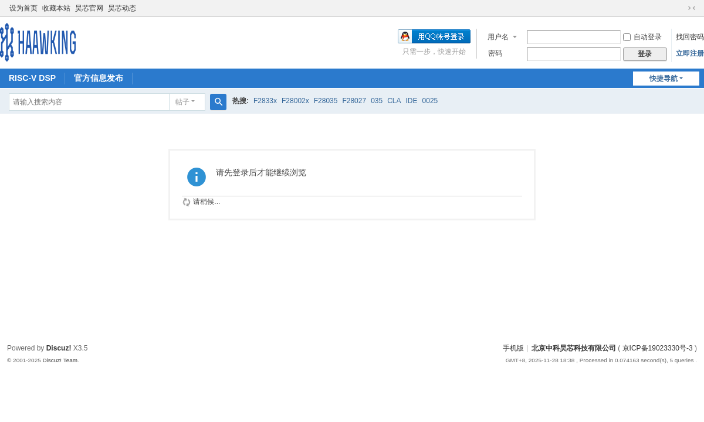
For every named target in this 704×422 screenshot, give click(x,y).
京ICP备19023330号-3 (657, 348)
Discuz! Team (59, 360)
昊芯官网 (89, 8)
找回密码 (690, 37)
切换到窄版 (691, 8)
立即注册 (690, 53)
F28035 (326, 101)
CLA (394, 101)
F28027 (354, 101)
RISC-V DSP (32, 78)
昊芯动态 (122, 8)
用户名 (498, 37)
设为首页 (23, 8)
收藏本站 (56, 8)
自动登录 (642, 37)
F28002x (295, 101)
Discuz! (59, 348)
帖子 (182, 102)
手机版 (513, 348)
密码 (495, 53)
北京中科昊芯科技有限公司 (574, 348)
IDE (412, 101)
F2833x (265, 101)
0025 (430, 101)
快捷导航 (663, 78)
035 (377, 101)
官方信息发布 (98, 78)
